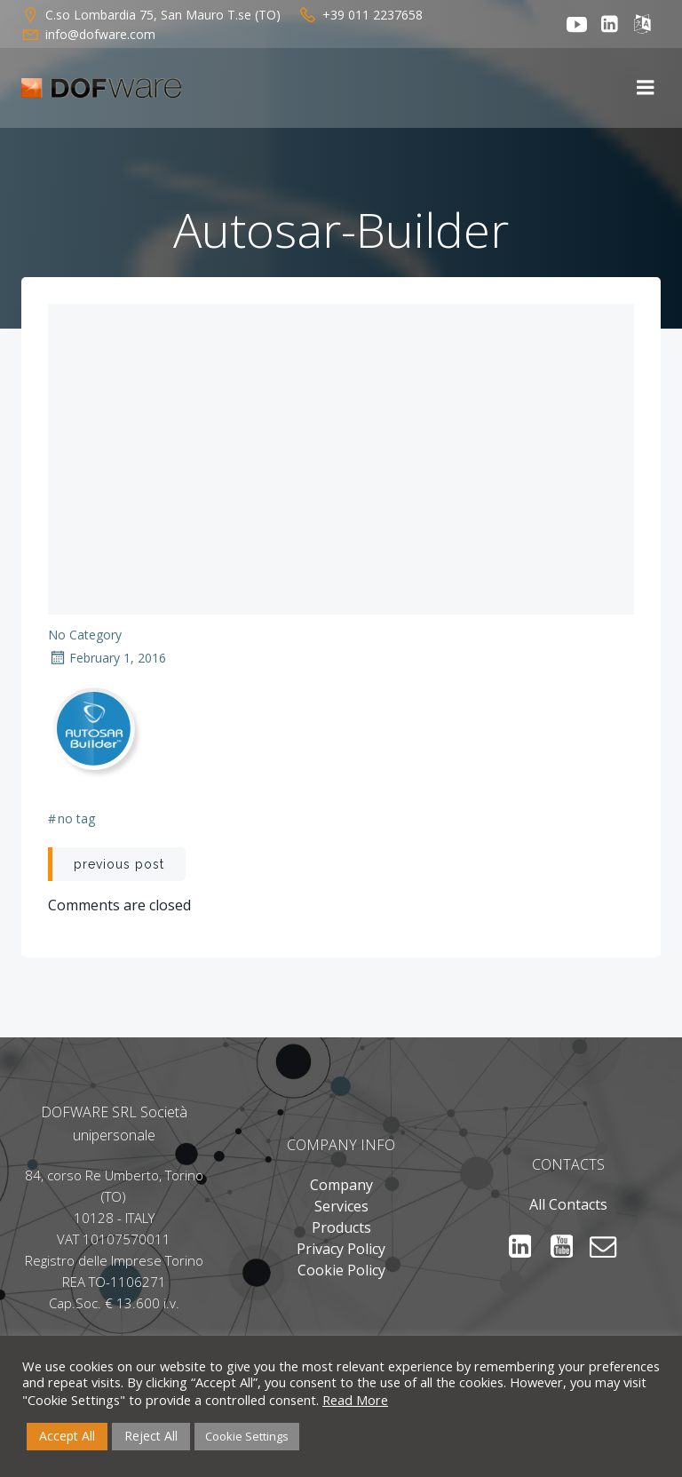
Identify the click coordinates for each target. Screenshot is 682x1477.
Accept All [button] (67, 1435)
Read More (355, 1400)
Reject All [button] (151, 1435)
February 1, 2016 (107, 657)
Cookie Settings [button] (247, 1436)
